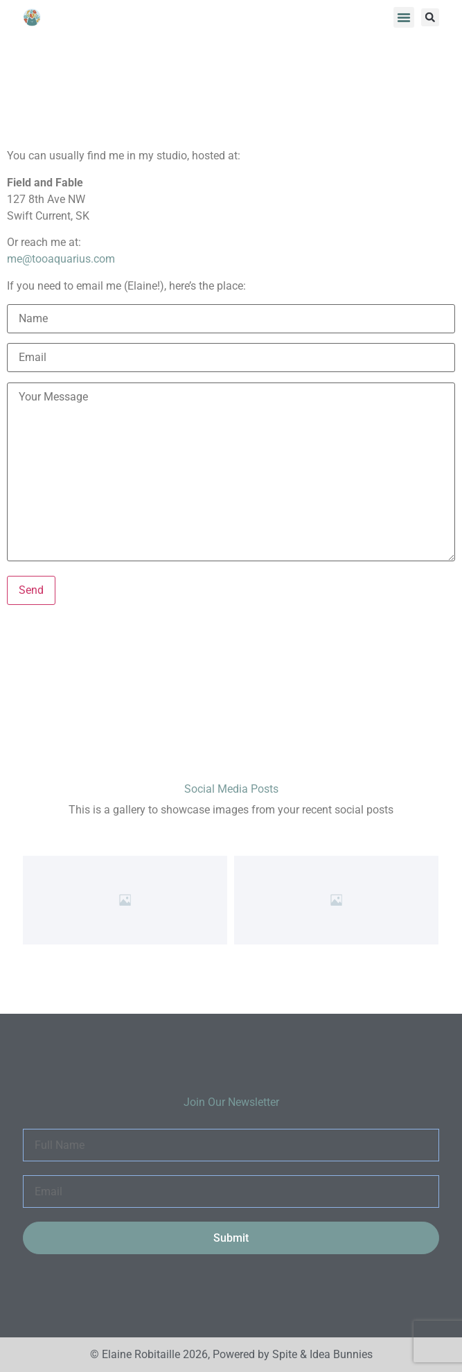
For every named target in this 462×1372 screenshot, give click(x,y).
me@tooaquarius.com (61, 258)
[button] (403, 17)
